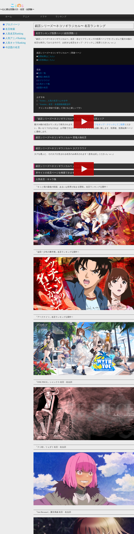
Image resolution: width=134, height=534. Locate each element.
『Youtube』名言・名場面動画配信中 (54, 104)
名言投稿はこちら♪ (46, 60)
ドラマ (43, 16)
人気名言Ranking (14, 33)
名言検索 (10, 29)
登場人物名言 (44, 77)
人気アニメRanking (15, 38)
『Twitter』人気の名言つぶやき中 (53, 101)
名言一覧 (42, 73)
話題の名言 (43, 87)
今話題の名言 (12, 47)
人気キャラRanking (15, 42)
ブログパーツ (12, 24)
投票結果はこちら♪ (46, 56)
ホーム (8, 16)
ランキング (61, 16)
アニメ (26, 16)
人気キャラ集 (44, 84)
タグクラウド (44, 80)
